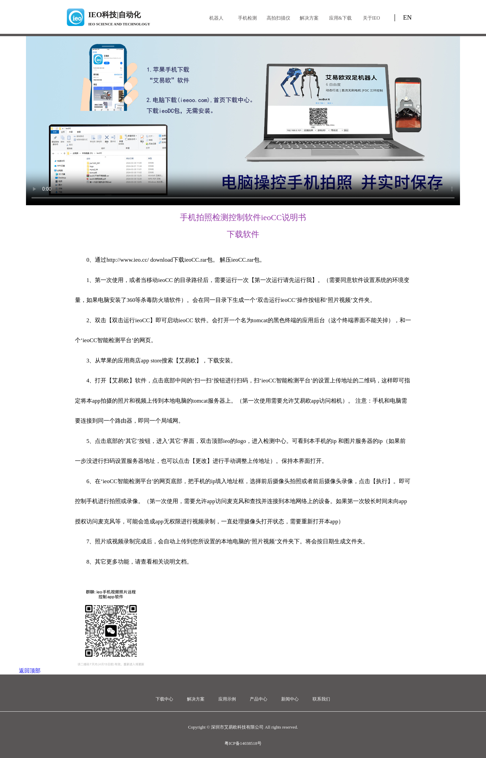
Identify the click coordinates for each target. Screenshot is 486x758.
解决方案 (309, 18)
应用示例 (227, 699)
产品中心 (258, 699)
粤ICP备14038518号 (243, 743)
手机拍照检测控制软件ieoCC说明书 (243, 217)
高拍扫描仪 (278, 18)
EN (407, 17)
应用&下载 (340, 18)
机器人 (216, 18)
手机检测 (247, 18)
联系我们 (321, 699)
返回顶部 (29, 670)
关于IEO (371, 18)
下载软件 (243, 234)
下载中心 (164, 699)
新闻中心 (290, 699)
